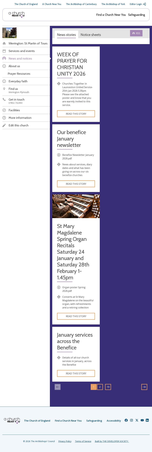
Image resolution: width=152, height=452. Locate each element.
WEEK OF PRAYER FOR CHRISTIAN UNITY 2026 (72, 64)
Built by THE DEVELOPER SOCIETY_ (112, 441)
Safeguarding (136, 14)
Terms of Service (83, 441)
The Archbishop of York (113, 4)
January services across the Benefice (75, 341)
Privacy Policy (64, 441)
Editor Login (138, 4)
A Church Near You (51, 4)
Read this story (76, 113)
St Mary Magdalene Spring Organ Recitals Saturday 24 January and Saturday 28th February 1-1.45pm (73, 252)
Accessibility (114, 420)
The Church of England (26, 4)
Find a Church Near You (111, 14)
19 (108, 387)
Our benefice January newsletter (71, 138)
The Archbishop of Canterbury (81, 4)
